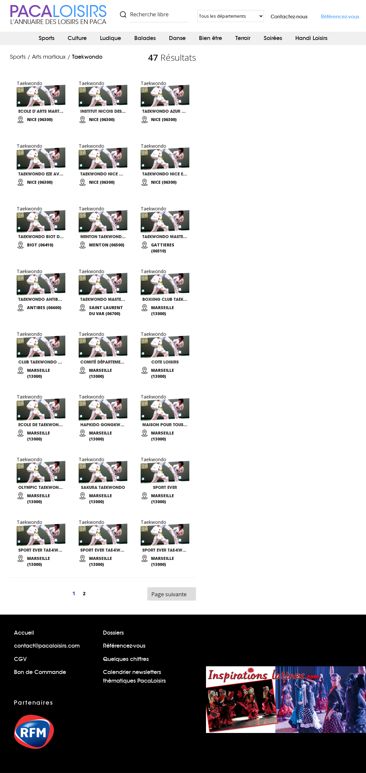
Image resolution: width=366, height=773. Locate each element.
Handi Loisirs (311, 38)
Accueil (24, 632)
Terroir (242, 38)
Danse (177, 38)
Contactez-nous (289, 17)
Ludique (110, 38)
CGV (20, 659)
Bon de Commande (40, 672)
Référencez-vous (340, 17)
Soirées (273, 38)
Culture (77, 38)
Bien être (210, 38)
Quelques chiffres (126, 659)
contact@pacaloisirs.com (47, 645)
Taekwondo (87, 56)
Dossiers (113, 632)
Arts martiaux (49, 57)
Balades (145, 38)
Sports (46, 38)
